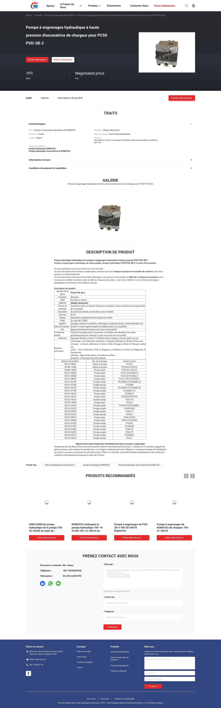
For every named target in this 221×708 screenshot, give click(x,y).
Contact (80, 668)
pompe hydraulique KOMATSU (96, 465)
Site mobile (105, 699)
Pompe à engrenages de (120, 666)
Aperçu (29, 15)
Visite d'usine (82, 657)
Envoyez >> (153, 686)
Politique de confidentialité (124, 699)
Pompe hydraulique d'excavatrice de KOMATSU (139, 465)
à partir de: (110, 597)
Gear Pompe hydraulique (120, 652)
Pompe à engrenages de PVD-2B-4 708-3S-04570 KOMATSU (131, 527)
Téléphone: (109, 611)
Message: (109, 564)
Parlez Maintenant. (37, 59)
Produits (38, 15)
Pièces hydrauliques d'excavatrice (59, 465)
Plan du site (91, 699)
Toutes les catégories (119, 671)
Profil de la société (83, 652)
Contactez (112, 627)
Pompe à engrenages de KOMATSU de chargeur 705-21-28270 (173, 527)
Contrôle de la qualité (85, 662)
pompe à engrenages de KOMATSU (60, 15)
